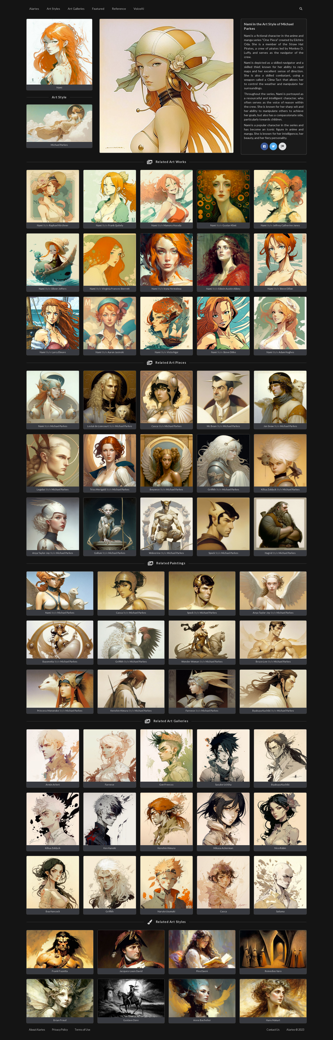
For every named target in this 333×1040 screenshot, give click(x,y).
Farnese (190, 710)
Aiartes (34, 8)
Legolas (41, 489)
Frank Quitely (115, 225)
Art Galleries (76, 8)
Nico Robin (280, 848)
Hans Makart (273, 1020)
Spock (212, 553)
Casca (154, 426)
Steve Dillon (286, 288)
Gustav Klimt (229, 225)
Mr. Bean (212, 426)
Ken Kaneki (109, 848)
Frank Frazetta (60, 971)
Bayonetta (48, 661)
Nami (59, 87)
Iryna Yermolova (172, 288)
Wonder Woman (190, 661)
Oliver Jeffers (58, 288)
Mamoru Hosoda (172, 225)
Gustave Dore (131, 1020)
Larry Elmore (59, 352)
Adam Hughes (286, 352)
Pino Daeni (202, 971)
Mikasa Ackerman (223, 848)
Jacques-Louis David (131, 971)
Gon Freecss (166, 784)
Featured (98, 8)
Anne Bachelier (202, 1020)
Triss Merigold (98, 489)
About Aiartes (37, 1029)
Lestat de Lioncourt (98, 426)
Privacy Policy (60, 1029)
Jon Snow (269, 426)
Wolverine (155, 553)
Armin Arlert (53, 784)
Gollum (98, 553)
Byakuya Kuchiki (261, 710)
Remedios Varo (273, 971)
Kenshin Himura (119, 710)
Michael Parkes (59, 144)
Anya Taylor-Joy (41, 553)
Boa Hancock (53, 911)
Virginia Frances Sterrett (116, 288)
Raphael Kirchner (58, 225)
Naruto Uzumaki (166, 911)
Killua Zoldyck (268, 489)
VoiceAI (139, 8)
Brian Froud (59, 1020)
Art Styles (53, 8)
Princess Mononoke (48, 710)
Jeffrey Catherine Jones (286, 225)
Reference (119, 8)
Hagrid (268, 553)
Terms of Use (82, 1029)
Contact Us (273, 1029)
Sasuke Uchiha (223, 784)
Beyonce (155, 489)
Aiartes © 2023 (295, 1029)
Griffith (212, 489)
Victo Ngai (172, 352)
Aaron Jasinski (116, 352)
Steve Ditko (229, 352)
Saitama (280, 911)
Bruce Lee (261, 661)
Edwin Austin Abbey (229, 288)
